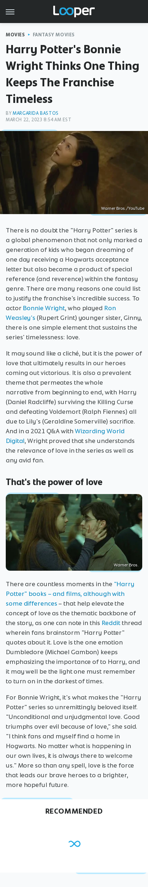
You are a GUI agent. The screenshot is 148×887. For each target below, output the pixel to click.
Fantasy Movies (54, 34)
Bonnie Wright (44, 308)
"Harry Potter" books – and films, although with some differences (70, 594)
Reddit (111, 623)
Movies (15, 34)
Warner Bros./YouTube (122, 208)
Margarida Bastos (36, 113)
